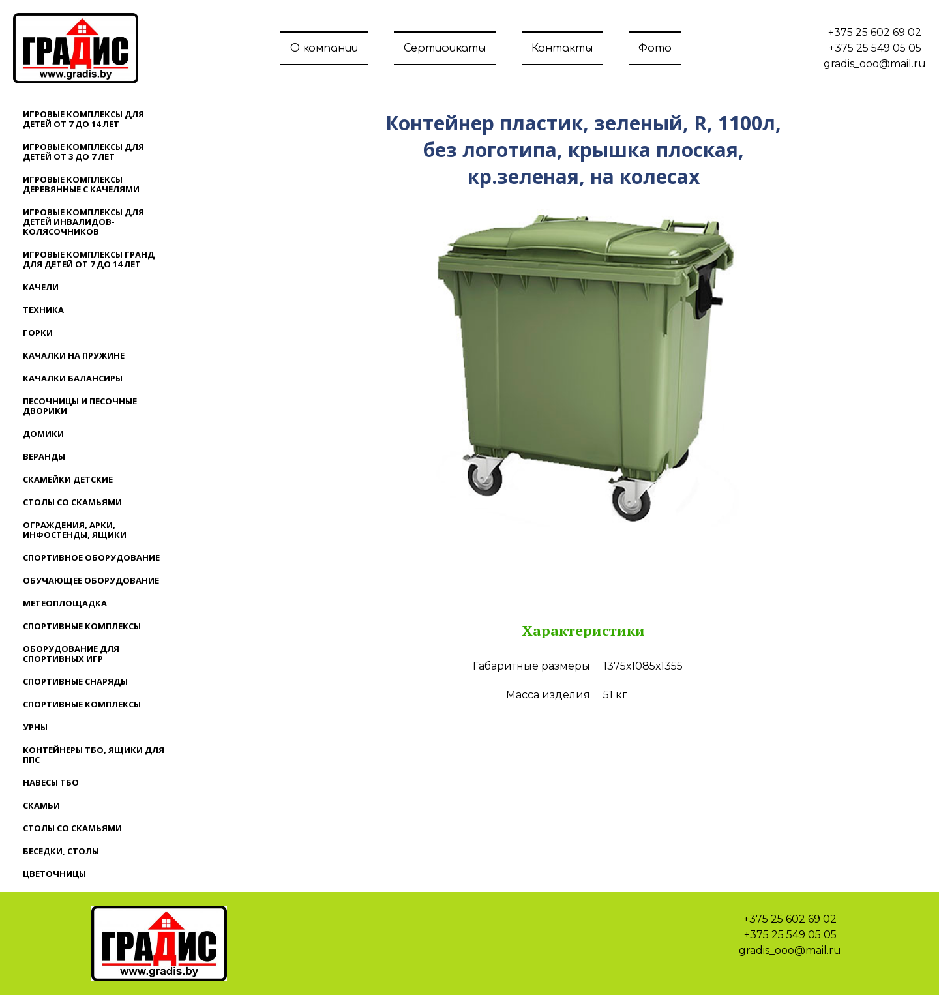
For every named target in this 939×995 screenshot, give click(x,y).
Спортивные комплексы (82, 626)
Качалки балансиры (73, 378)
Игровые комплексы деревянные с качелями (81, 184)
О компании (324, 48)
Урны (35, 727)
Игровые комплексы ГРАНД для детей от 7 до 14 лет (89, 259)
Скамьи (41, 805)
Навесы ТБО (51, 782)
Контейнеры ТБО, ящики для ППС (93, 754)
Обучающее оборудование (91, 580)
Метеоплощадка (65, 603)
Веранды (44, 456)
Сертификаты (445, 48)
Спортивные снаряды (75, 681)
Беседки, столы (61, 851)
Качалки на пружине (74, 355)
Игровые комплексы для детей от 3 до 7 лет (83, 151)
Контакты (562, 48)
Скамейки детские (68, 479)
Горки (38, 332)
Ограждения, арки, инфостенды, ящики (75, 530)
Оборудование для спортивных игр (71, 653)
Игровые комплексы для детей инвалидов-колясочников (83, 221)
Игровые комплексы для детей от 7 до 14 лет (83, 119)
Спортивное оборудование (91, 557)
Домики (43, 433)
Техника (43, 310)
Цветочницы (54, 874)
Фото (655, 48)
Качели (41, 287)
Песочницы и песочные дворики (80, 406)
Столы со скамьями (72, 502)
